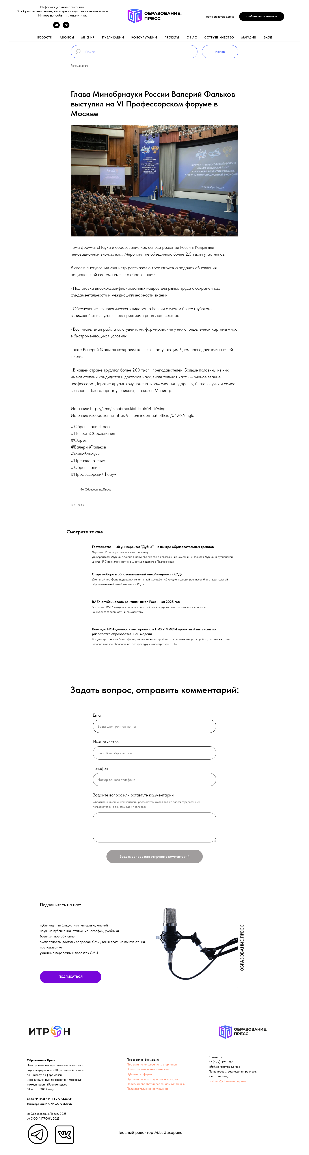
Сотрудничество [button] (219, 37)
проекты (171, 37)
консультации (144, 37)
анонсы (67, 37)
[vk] (56, 27)
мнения (88, 37)
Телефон (100, 770)
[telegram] (66, 27)
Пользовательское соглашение (147, 1090)
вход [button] (268, 37)
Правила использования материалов (152, 1066)
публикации (113, 37)
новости (44, 37)
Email (97, 717)
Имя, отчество (106, 744)
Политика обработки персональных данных (156, 1085)
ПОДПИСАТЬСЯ (70, 979)
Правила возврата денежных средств (152, 1081)
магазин (248, 37)
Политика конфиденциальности (148, 1071)
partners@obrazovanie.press (227, 1083)
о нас (192, 37)
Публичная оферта (139, 1076)
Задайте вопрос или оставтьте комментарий (133, 797)
